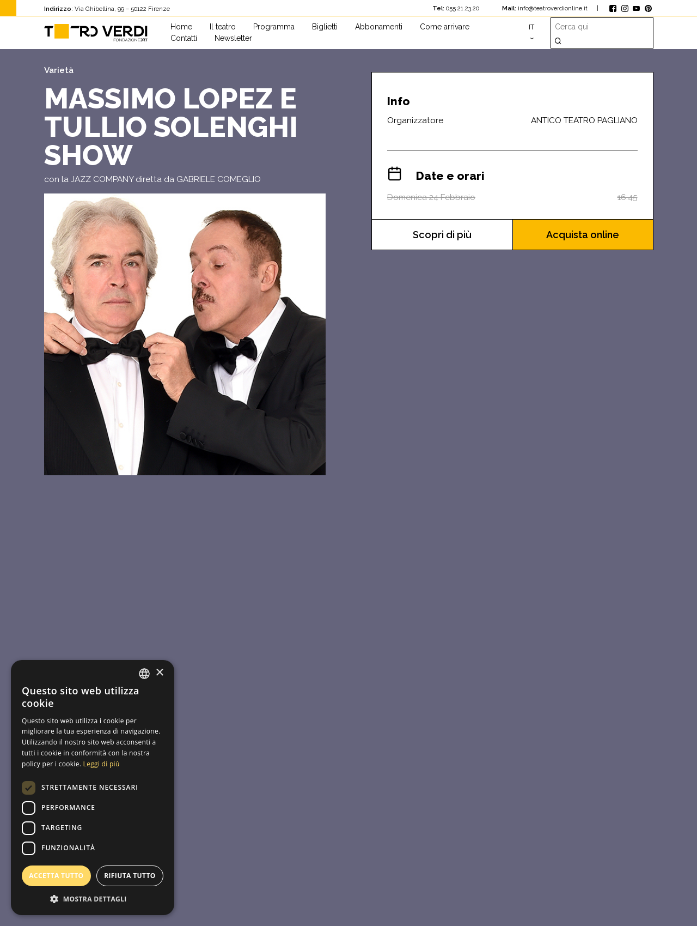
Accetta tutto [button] (56, 875)
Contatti (183, 38)
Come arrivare (444, 26)
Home (181, 26)
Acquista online (583, 234)
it (531, 27)
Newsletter (233, 38)
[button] (92, 898)
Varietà (59, 70)
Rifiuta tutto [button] (130, 875)
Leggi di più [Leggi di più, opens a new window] (101, 763)
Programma (274, 26)
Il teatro (223, 26)
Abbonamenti (378, 26)
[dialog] (92, 787)
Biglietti (325, 26)
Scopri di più (442, 234)
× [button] (159, 673)
